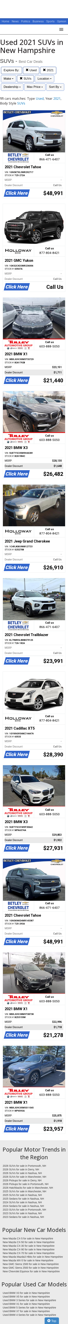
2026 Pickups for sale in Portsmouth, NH (25, 1184)
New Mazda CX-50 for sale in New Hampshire (29, 1242)
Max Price (35, 87)
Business (38, 21)
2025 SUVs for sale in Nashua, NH (22, 1195)
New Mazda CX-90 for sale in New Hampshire (29, 1249)
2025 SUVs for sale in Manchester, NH (24, 1191)
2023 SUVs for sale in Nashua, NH (22, 1213)
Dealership (12, 87)
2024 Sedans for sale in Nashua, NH (23, 1206)
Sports (50, 21)
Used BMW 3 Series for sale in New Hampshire (29, 1300)
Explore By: (11, 70)
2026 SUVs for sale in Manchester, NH (24, 1176)
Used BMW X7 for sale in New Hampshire (26, 1311)
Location (44, 78)
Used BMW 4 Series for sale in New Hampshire (29, 1314)
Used (31, 70)
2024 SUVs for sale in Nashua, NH (22, 1202)
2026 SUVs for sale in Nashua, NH (22, 1173)
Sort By (55, 87)
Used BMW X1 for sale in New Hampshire (26, 1303)
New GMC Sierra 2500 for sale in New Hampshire (31, 1267)
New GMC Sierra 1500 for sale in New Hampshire (31, 1264)
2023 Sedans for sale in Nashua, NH (23, 1216)
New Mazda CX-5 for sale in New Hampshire (28, 1238)
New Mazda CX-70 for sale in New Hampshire (29, 1253)
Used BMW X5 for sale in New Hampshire (26, 1296)
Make (8, 78)
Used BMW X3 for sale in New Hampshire (26, 1292)
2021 (48, 70)
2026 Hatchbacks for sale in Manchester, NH (28, 1187)
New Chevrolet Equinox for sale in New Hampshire (31, 1271)
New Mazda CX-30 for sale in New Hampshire (29, 1245)
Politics (25, 21)
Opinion (61, 21)
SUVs (25, 78)
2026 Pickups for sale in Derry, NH (22, 1180)
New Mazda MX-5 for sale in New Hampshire (28, 1260)
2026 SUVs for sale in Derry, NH (21, 1169)
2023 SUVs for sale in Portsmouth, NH (24, 1209)
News (15, 21)
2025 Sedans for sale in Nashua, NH (23, 1198)
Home (5, 21)
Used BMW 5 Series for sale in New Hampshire (29, 1307)
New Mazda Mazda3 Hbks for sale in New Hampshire (33, 1256)
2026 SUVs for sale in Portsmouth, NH (24, 1165)
